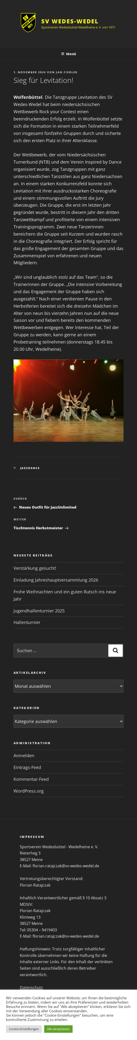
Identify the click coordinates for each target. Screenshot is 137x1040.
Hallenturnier (27, 622)
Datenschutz (31, 987)
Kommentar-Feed (31, 779)
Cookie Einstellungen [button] (24, 1029)
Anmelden (24, 755)
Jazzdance (30, 468)
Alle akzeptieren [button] (58, 1029)
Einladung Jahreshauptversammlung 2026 (56, 580)
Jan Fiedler (66, 72)
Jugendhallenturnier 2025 (39, 611)
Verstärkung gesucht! (35, 568)
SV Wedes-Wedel (70, 21)
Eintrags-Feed (27, 767)
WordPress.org (29, 791)
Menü (68, 54)
